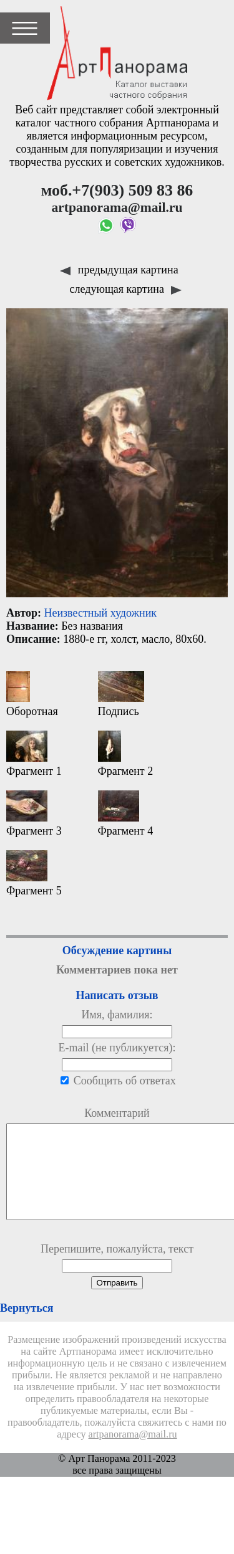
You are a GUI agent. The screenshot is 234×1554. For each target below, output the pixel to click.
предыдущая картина (119, 269)
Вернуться (26, 1326)
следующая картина (126, 289)
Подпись (121, 694)
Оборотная (32, 694)
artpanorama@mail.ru (133, 1453)
